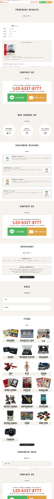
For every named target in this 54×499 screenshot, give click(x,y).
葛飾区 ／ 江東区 (7, 463)
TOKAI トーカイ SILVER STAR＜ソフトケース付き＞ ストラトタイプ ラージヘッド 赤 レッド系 (39, 66)
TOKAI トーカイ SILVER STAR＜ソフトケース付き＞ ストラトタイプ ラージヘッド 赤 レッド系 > (42, 468)
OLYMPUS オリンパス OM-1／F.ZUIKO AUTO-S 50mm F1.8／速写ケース (12, 66)
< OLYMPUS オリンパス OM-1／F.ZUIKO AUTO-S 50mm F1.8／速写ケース (9, 468)
